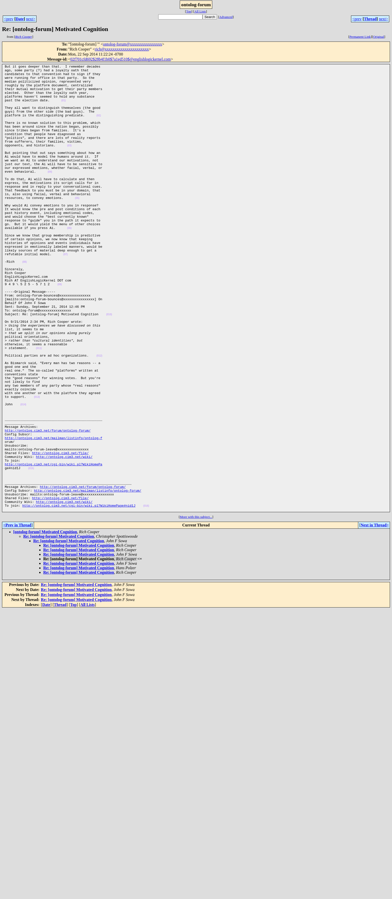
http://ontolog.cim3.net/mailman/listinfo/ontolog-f (53, 513)
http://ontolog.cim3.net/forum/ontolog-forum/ (47, 504)
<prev (8, 19)
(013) (37, 463)
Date (20, 19)
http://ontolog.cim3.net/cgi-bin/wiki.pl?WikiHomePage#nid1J (78, 594)
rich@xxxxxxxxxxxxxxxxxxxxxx (122, 49)
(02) (98, 126)
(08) (24, 301)
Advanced (226, 17)
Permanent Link (360, 37)
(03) (69, 162)
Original (378, 37)
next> (30, 19)
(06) (69, 261)
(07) (65, 292)
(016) (146, 594)
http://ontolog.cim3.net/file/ (60, 531)
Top (188, 11)
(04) (50, 193)
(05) (77, 225)
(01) (63, 108)
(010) (109, 364)
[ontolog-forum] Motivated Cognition (45, 621)
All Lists (200, 11)
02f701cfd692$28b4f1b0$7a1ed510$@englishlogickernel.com (120, 59)
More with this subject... (196, 606)
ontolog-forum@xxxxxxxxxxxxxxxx (132, 44)
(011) (39, 405)
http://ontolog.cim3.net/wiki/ (64, 535)
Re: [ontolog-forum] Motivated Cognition (58, 626)
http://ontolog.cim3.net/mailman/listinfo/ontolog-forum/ (87, 576)
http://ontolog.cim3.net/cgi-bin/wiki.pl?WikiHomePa (53, 544)
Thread (370, 19)
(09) (60, 328)
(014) (23, 472)
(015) (31, 549)
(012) (99, 414)
